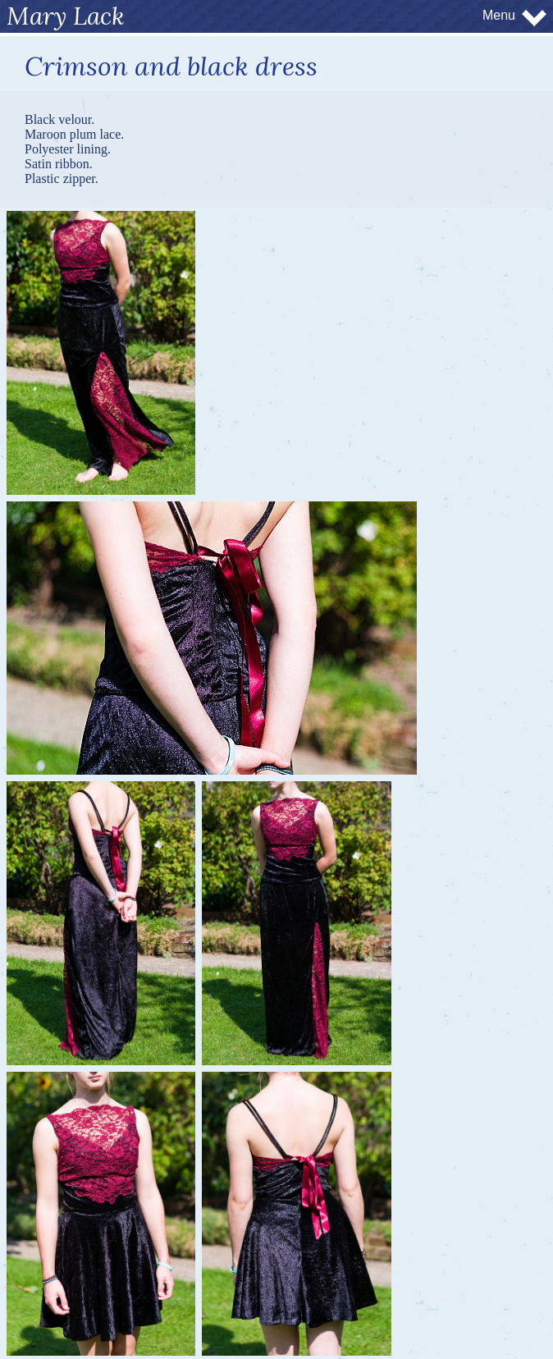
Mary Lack (66, 15)
